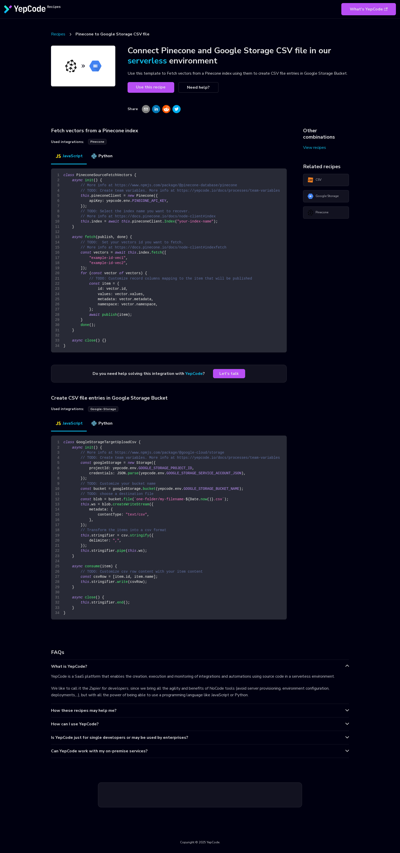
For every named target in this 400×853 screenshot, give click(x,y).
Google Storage (323, 196)
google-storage (103, 409)
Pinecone (317, 212)
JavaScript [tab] (69, 156)
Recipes (58, 34)
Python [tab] (101, 156)
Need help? (198, 87)
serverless (147, 60)
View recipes (314, 147)
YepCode (194, 373)
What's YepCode (369, 9)
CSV (314, 180)
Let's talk (229, 373)
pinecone (97, 142)
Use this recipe (151, 87)
